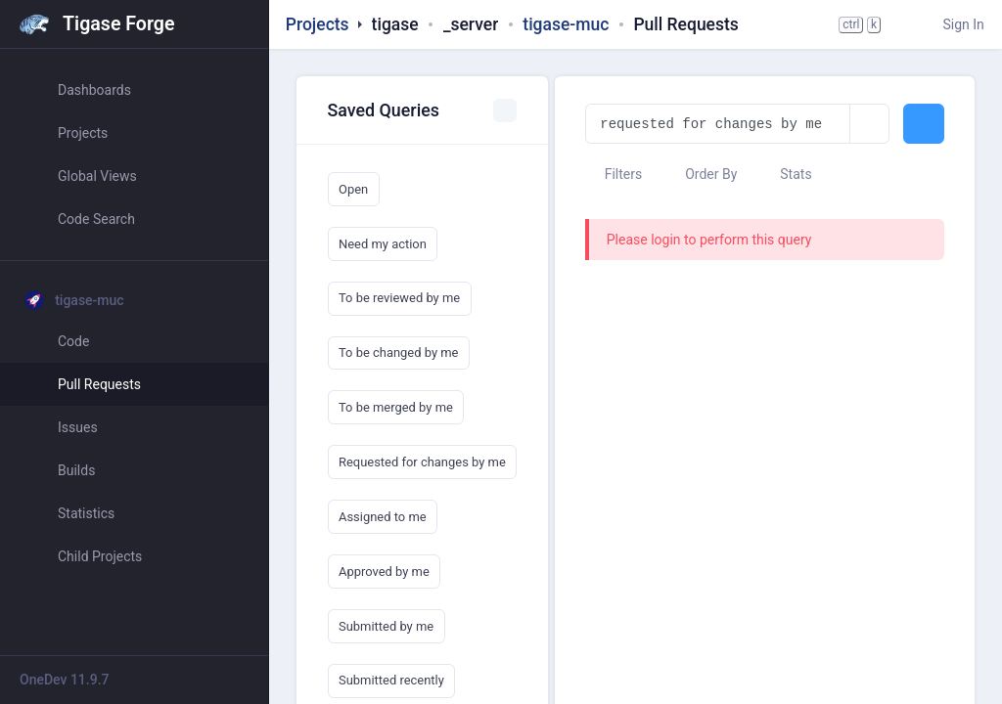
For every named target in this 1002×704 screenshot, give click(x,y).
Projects (317, 24)
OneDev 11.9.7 (65, 679)
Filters (613, 174)
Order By (702, 174)
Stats (786, 174)
